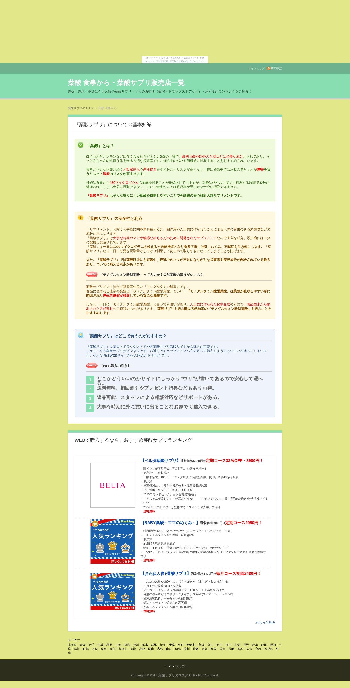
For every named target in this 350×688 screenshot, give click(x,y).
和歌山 (123, 648)
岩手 (91, 644)
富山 (210, 644)
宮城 (100, 644)
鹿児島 (268, 648)
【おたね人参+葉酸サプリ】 (165, 573)
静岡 (264, 644)
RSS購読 (276, 68)
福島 (127, 644)
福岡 (214, 648)
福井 (228, 644)
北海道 (72, 644)
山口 (169, 648)
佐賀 (222, 648)
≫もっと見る (265, 622)
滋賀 (77, 648)
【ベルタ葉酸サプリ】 (160, 460)
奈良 (112, 648)
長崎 (231, 648)
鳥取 (133, 648)
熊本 (240, 648)
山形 (118, 644)
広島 (160, 648)
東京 (181, 644)
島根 (142, 648)
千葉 (172, 644)
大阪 (95, 648)
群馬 (154, 644)
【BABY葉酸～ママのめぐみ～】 (170, 523)
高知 (205, 648)
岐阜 (255, 644)
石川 (219, 644)
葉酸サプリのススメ (81, 108)
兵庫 (103, 648)
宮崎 (258, 648)
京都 (86, 648)
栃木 (145, 644)
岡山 (151, 648)
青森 (82, 644)
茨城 (136, 644)
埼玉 (163, 644)
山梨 (237, 644)
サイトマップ (256, 68)
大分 (249, 648)
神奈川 (191, 644)
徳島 (178, 648)
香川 (187, 648)
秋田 (109, 644)
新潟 (201, 644)
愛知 (273, 644)
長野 (246, 644)
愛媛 (196, 648)
